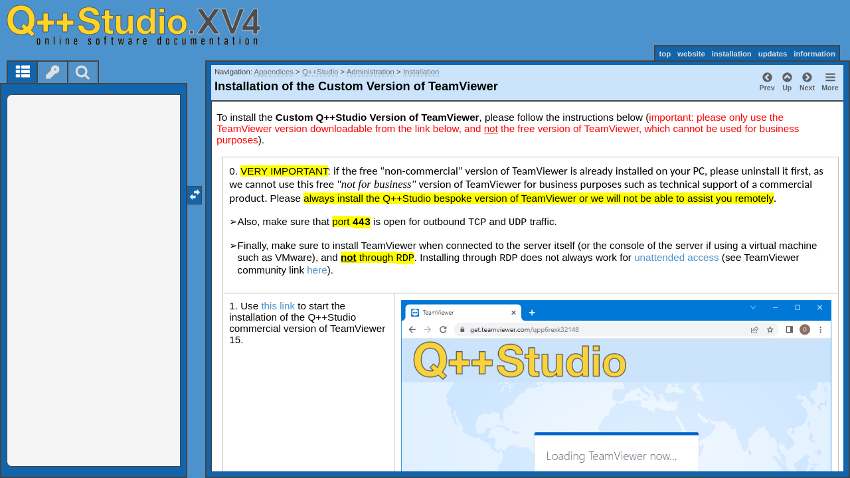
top (665, 54)
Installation (421, 72)
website (691, 54)
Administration (370, 72)
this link (278, 305)
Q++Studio (320, 72)
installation (732, 54)
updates (773, 54)
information (814, 54)
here (317, 270)
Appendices (274, 72)
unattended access (676, 257)
